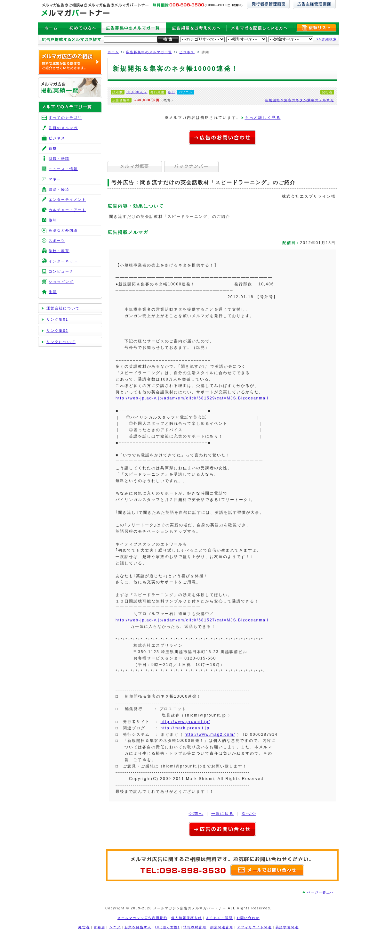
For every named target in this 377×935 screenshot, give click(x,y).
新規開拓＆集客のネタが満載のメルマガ (299, 100)
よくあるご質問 (219, 918)
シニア (115, 927)
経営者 (84, 927)
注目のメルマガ (63, 128)
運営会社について (63, 308)
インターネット (63, 261)
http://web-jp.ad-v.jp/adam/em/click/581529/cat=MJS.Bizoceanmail (192, 398)
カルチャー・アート (67, 210)
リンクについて (61, 342)
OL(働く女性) (167, 927)
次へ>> (249, 813)
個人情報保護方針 (186, 918)
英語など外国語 (63, 230)
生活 (53, 292)
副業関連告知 (221, 927)
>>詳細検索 (327, 39)
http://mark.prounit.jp (185, 728)
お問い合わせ (248, 918)
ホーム (113, 52)
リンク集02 (57, 330)
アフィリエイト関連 (254, 927)
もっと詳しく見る (263, 117)
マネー (55, 179)
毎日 (171, 92)
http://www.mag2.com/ (210, 734)
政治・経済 (59, 189)
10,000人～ (137, 92)
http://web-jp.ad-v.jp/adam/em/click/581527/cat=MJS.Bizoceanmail (192, 620)
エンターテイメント (67, 199)
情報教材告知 (194, 927)
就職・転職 (59, 158)
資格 (53, 148)
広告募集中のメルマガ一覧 (149, 52)
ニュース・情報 (63, 169)
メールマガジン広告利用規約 (142, 918)
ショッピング (61, 281)
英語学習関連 (287, 927)
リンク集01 (57, 319)
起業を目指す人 (137, 927)
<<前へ (195, 813)
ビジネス (187, 52)
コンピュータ (61, 271)
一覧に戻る (222, 813)
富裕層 (99, 927)
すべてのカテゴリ (65, 117)
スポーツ (57, 240)
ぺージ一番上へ (320, 892)
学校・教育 (59, 251)
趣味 (53, 220)
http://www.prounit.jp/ (185, 721)
